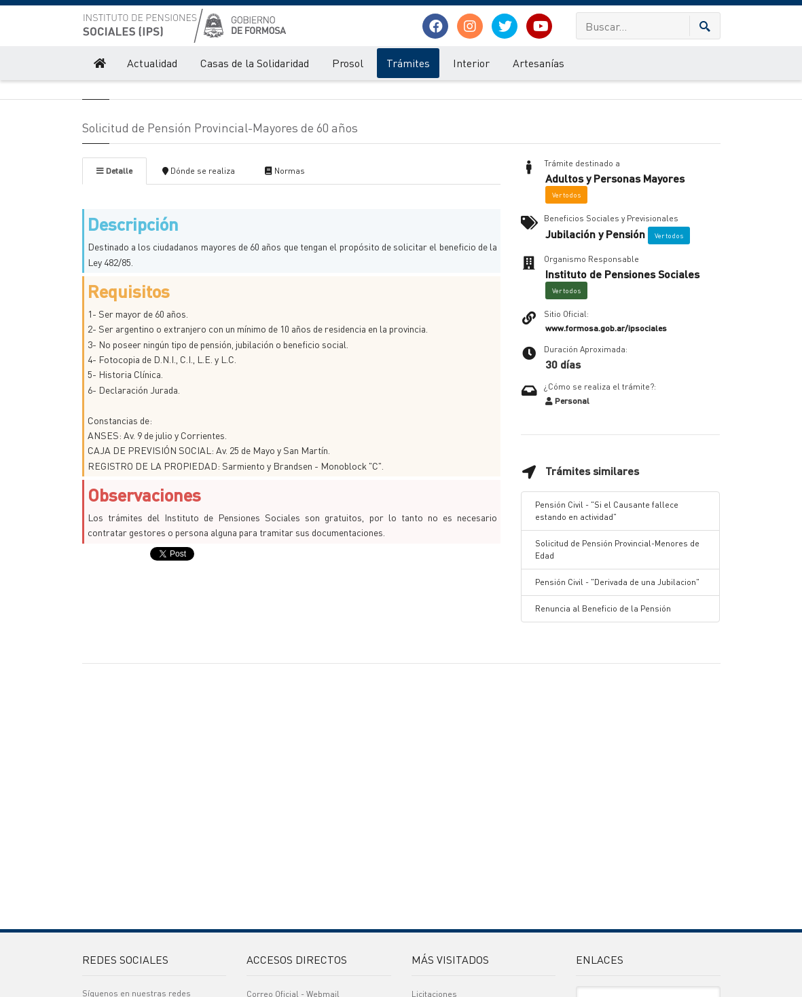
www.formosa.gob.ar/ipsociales (606, 401)
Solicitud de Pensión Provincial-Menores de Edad (617, 623)
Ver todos (566, 268)
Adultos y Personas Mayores (615, 252)
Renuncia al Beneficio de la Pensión (603, 682)
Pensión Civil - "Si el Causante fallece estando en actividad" (606, 584)
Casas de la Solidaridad (254, 63)
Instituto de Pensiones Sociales (135, 93)
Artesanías (538, 63)
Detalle (114, 244)
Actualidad (152, 63)
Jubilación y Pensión (595, 307)
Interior (471, 63)
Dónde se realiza (198, 244)
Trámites (408, 63)
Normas (285, 244)
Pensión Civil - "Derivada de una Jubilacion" (617, 655)
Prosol (347, 63)
